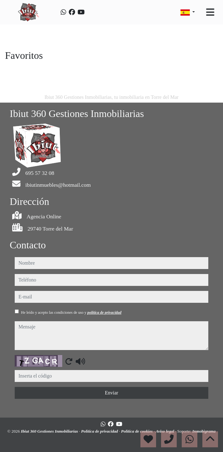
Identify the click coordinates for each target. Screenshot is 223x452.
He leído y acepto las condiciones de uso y (71, 312)
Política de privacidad (100, 431)
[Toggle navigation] (210, 12)
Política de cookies (137, 431)
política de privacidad (104, 312)
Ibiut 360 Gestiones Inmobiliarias (50, 431)
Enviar (111, 392)
